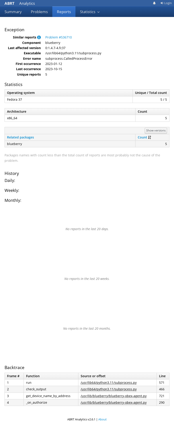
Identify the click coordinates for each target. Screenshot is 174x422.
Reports (64, 11)
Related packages (20, 137)
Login (166, 3)
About (102, 419)
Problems (39, 11)
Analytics (20, 3)
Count (142, 137)
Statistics (90, 11)
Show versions (156, 130)
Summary (13, 11)
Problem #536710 (58, 37)
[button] (39, 37)
